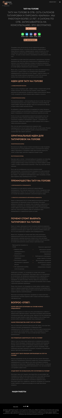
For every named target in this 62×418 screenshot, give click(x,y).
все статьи (6, 5)
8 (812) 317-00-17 (52, 1)
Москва (10, 3)
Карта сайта (15, 406)
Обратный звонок (31, 40)
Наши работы (31, 28)
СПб (6, 3)
